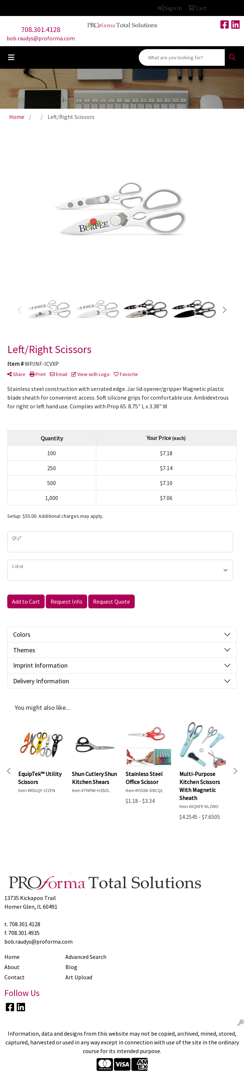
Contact (14, 977)
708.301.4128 (40, 29)
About (12, 967)
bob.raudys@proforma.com (41, 38)
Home (12, 956)
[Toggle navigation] (11, 57)
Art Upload (78, 977)
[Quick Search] (182, 57)
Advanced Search (85, 956)
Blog (71, 967)
